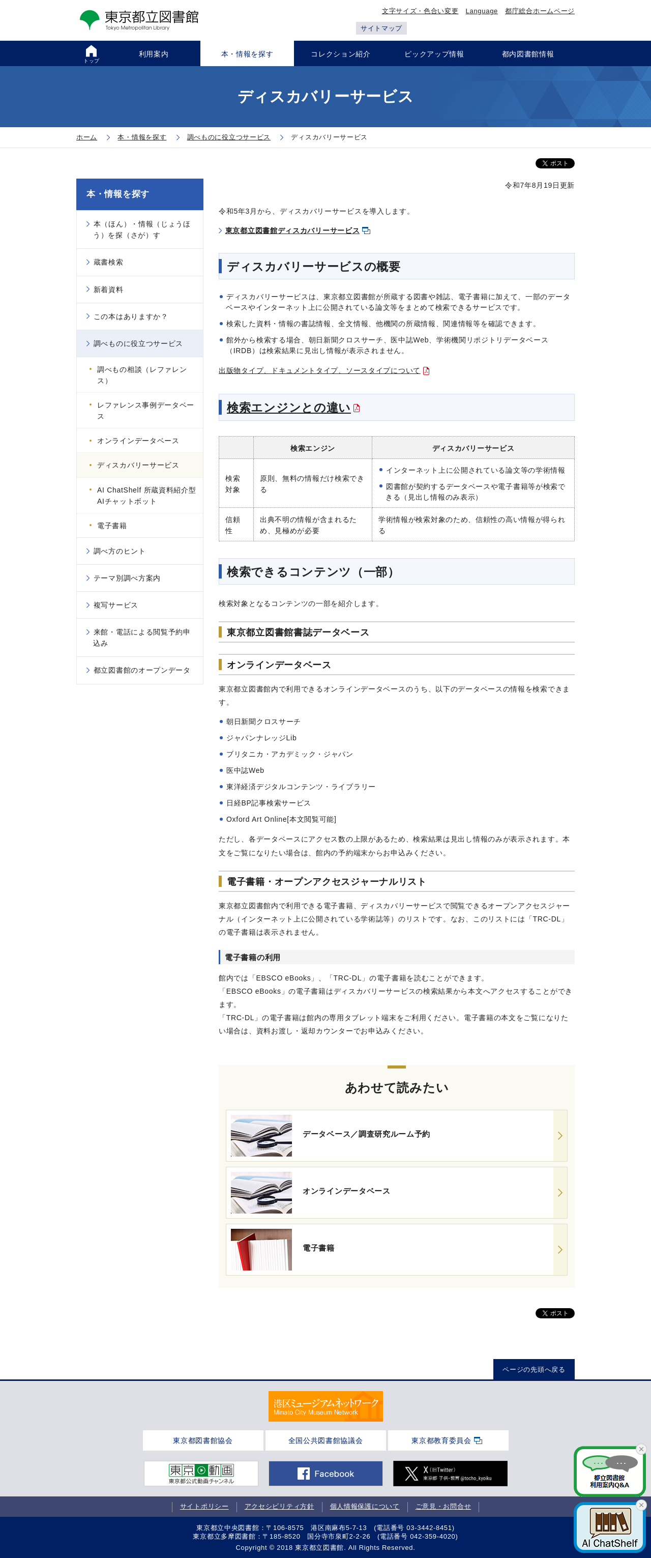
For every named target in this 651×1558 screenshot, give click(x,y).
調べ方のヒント (120, 551)
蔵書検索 (109, 262)
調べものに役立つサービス (138, 343)
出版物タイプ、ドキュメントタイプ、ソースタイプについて (320, 370)
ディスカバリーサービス (138, 465)
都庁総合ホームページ (540, 11)
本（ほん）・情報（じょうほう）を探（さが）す (142, 229)
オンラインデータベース (138, 441)
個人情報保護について (365, 1506)
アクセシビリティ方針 (279, 1506)
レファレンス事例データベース (145, 410)
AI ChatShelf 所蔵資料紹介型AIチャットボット (146, 495)
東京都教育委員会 (441, 1440)
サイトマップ (381, 28)
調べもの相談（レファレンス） (142, 375)
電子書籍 (112, 526)
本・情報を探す (118, 194)
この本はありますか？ (131, 316)
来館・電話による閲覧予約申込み (142, 637)
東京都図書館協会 (203, 1440)
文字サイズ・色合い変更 (420, 11)
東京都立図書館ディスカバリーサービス (292, 230)
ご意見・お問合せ (443, 1506)
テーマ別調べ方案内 (127, 578)
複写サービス (116, 605)
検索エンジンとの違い (289, 407)
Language (482, 11)
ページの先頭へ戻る (533, 1369)
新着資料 (109, 289)
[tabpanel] (325, 1406)
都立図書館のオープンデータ (142, 670)
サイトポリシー (204, 1506)
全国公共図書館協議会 (325, 1440)
